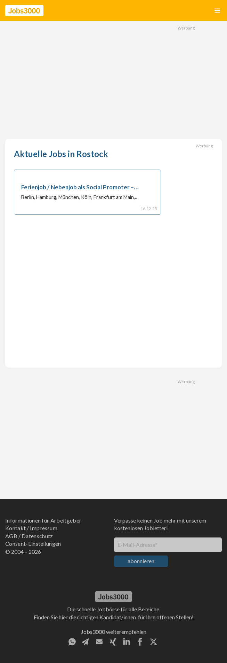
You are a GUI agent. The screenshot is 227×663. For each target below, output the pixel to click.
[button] (217, 10)
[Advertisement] (113, 79)
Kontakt (15, 528)
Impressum (43, 528)
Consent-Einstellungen (33, 543)
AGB (11, 536)
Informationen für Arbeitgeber (43, 520)
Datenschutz (37, 536)
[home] (24, 10)
